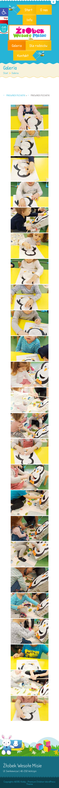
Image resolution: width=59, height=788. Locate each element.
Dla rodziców (38, 45)
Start (28, 10)
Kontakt (22, 55)
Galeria (17, 45)
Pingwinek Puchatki (15, 95)
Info (29, 20)
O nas (44, 10)
